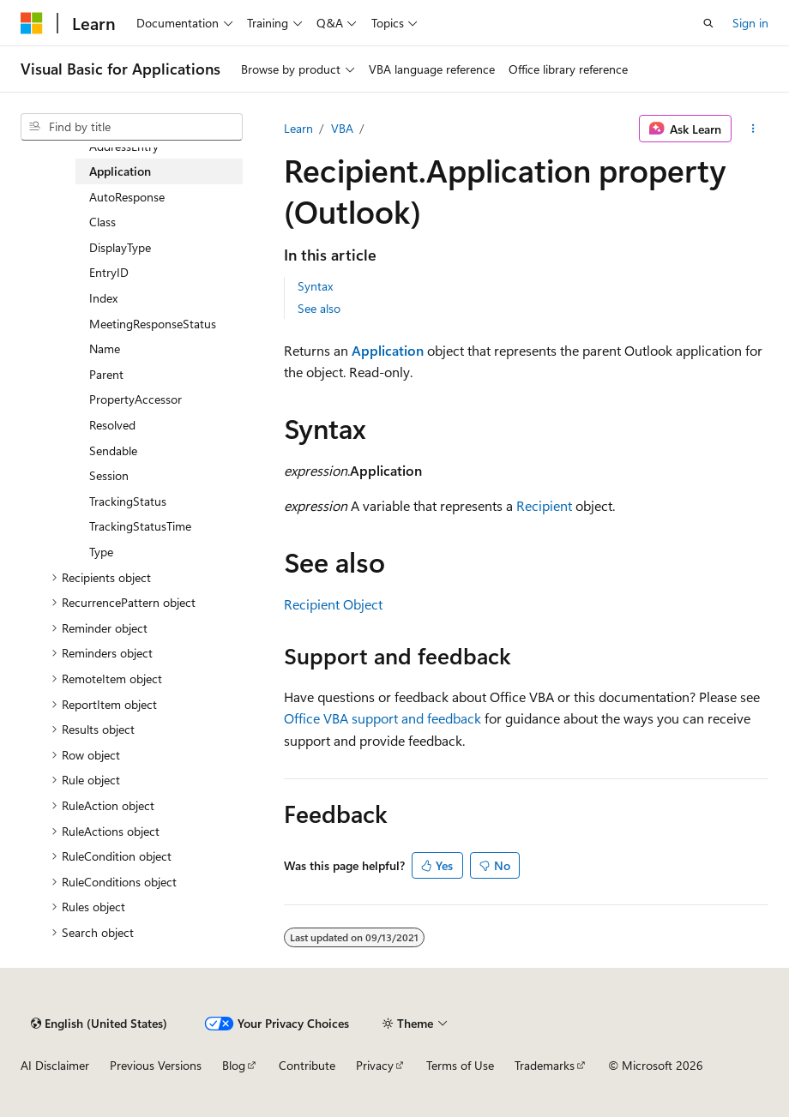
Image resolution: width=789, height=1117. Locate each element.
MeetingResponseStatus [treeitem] (152, 323)
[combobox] (132, 127)
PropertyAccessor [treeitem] (135, 399)
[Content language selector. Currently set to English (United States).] (99, 1023)
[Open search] (708, 23)
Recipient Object (333, 604)
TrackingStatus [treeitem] (127, 501)
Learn (298, 128)
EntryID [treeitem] (109, 272)
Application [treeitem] (120, 171)
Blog (233, 1065)
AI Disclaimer (55, 1065)
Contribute (307, 1065)
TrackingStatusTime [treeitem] (140, 526)
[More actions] (753, 128)
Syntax (315, 286)
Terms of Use (460, 1065)
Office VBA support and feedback (382, 718)
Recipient (544, 505)
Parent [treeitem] (106, 374)
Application (388, 350)
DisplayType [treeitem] (120, 247)
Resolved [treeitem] (112, 425)
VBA (342, 128)
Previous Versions (156, 1065)
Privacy (375, 1065)
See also (319, 308)
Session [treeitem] (109, 475)
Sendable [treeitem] (113, 450)
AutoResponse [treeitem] (127, 197)
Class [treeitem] (102, 221)
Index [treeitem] (103, 298)
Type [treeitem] (101, 551)
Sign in (750, 23)
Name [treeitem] (104, 348)
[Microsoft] (32, 23)
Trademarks (545, 1065)
